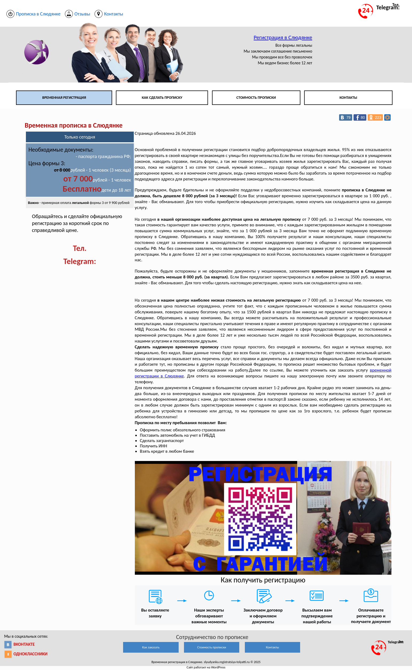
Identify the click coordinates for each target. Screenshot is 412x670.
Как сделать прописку (162, 97)
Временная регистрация (64, 97)
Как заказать (150, 647)
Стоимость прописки (256, 97)
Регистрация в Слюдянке (283, 37)
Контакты (348, 97)
